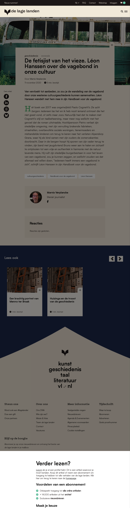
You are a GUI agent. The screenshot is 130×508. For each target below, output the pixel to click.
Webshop (103, 3)
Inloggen (113, 3)
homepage (71, 478)
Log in (39, 470)
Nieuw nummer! (11, 3)
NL (76, 3)
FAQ (84, 3)
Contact (92, 3)
